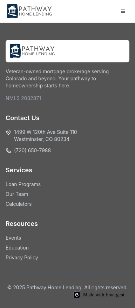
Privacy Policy (22, 257)
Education (17, 248)
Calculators (19, 204)
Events (13, 238)
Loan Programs (23, 184)
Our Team (17, 194)
